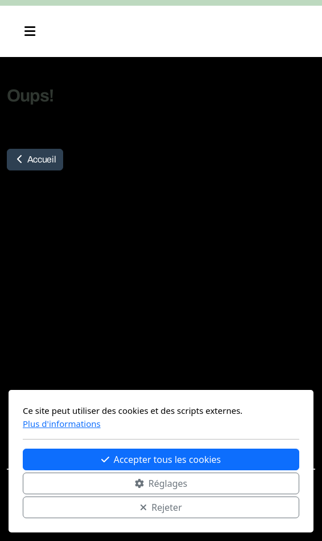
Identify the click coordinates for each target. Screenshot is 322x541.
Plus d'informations (62, 423)
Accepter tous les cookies (161, 459)
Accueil (35, 159)
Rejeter (161, 507)
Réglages (161, 483)
